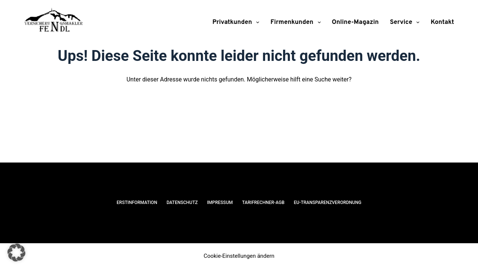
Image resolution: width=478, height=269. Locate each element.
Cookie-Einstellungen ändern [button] (239, 256)
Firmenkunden (296, 22)
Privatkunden (237, 22)
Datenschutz (182, 202)
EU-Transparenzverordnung (327, 202)
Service (406, 22)
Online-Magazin (355, 22)
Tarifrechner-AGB (263, 202)
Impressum (220, 202)
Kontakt (442, 22)
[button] (16, 252)
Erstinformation (137, 202)
